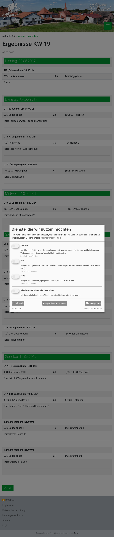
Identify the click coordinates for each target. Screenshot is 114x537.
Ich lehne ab (18, 303)
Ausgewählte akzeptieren (54, 303)
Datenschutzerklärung (51, 238)
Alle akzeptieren (93, 303)
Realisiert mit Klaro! (93, 308)
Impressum (17, 308)
